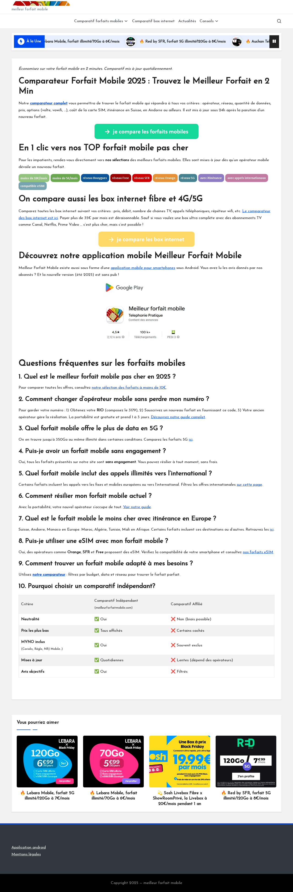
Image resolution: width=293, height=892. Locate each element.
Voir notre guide (137, 507)
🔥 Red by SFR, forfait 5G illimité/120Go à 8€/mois (190, 41)
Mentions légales (26, 854)
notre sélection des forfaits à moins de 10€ (129, 388)
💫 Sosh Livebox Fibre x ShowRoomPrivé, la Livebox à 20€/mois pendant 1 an (180, 798)
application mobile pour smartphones (143, 268)
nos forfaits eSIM (258, 552)
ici (191, 440)
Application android (28, 847)
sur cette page (249, 485)
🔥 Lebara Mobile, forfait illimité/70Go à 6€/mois (85, 41)
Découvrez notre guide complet (178, 417)
